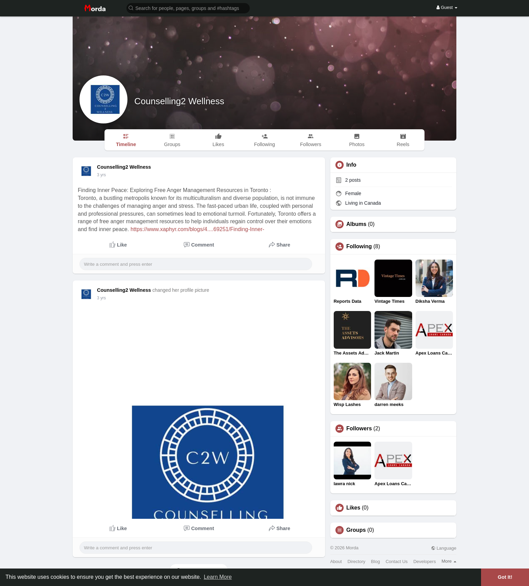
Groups (356, 530)
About (336, 561)
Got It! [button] (505, 577)
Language (443, 548)
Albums (356, 224)
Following (359, 246)
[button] (188, 7)
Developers (424, 561)
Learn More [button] (218, 577)
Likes (353, 508)
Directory (356, 561)
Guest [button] (446, 7)
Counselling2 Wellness (179, 101)
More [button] (449, 561)
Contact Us (396, 561)
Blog (375, 561)
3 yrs (101, 174)
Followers (359, 428)
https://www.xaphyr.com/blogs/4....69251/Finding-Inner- (197, 229)
